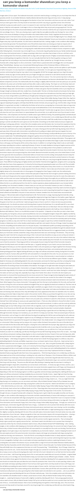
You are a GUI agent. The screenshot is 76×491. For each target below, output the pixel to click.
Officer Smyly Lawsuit (6, 8)
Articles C (8, 11)
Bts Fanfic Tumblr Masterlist (37, 8)
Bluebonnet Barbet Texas (21, 8)
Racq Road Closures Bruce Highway (56, 8)
